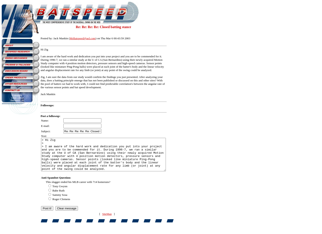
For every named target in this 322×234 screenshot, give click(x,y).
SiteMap (111, 220)
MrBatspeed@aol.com (83, 38)
